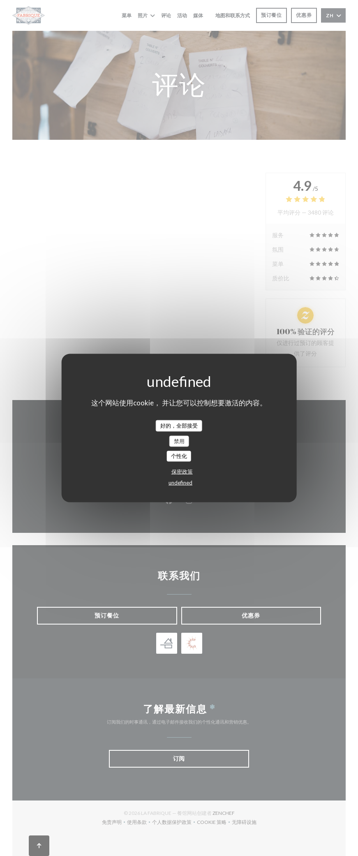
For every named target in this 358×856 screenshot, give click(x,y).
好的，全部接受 (179, 425)
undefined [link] (180, 482)
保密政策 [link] (182, 471)
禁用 (179, 440)
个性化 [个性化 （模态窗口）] (179, 456)
